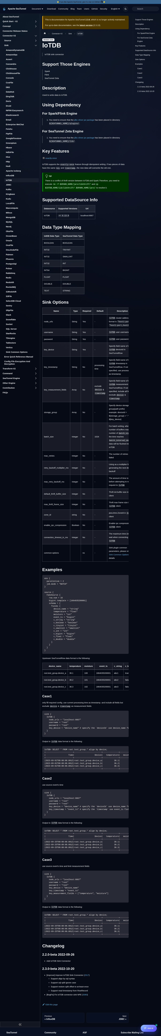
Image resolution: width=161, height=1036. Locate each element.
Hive (8, 157)
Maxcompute (12, 208)
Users (86, 9)
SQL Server (11, 329)
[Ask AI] (149, 1028)
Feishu (9, 129)
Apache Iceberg (13, 171)
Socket (9, 324)
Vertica (9, 347)
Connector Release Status (15, 31)
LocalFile (10, 203)
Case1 (139, 69)
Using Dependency (142, 29)
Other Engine (9, 383)
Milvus (9, 213)
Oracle (9, 240)
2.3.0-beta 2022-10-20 (145, 91)
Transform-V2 (9, 368)
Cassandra (11, 64)
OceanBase (11, 236)
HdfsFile (10, 152)
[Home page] (44, 33)
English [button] (114, 9)
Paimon (9, 254)
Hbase (9, 147)
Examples (139, 64)
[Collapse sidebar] (20, 1024)
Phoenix (10, 259)
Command (7, 373)
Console (10, 78)
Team (79, 9)
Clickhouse (11, 69)
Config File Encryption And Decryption (17, 362)
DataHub (10, 92)
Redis (8, 278)
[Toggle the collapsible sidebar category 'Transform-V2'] (36, 369)
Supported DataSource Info (145, 50)
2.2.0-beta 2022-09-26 (145, 87)
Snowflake (11, 319)
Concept (7, 26)
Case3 (139, 78)
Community (63, 9)
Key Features (140, 46)
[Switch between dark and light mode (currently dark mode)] (125, 8)
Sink (6, 45)
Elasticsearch (12, 115)
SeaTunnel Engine (11, 378)
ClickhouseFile (13, 73)
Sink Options (140, 59)
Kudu (8, 199)
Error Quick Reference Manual (18, 357)
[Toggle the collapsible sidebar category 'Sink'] (36, 45)
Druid (8, 106)
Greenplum (11, 143)
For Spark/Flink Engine (146, 33)
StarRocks (11, 333)
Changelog (139, 82)
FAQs (5, 392)
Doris (8, 101)
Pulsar (9, 268)
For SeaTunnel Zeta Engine (144, 39)
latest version (86, 25)
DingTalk (10, 96)
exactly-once (51, 158)
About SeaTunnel (11, 17)
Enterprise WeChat (15, 124)
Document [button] (36, 9)
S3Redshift (11, 292)
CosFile (9, 82)
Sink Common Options (17, 352)
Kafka (8, 189)
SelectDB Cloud (13, 301)
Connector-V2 (9, 35)
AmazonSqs (11, 54)
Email (8, 120)
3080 (85, 994)
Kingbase (10, 194)
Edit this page (50, 1004)
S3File (9, 296)
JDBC (8, 185)
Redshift (10, 282)
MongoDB (10, 217)
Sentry (9, 305)
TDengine (10, 338)
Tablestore (11, 343)
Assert (9, 59)
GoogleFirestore (13, 138)
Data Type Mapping (142, 55)
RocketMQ (11, 287)
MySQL (9, 222)
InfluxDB (10, 175)
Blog (73, 9)
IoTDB (9, 180)
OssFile (9, 245)
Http (8, 161)
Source (7, 40)
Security (103, 9)
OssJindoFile (12, 250)
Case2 (139, 73)
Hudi (8, 166)
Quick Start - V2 (10, 21)
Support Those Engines (144, 20)
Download (51, 9)
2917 (86, 975)
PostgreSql (11, 264)
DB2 (8, 87)
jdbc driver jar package (84, 120)
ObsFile (9, 231)
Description (139, 24)
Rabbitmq (10, 273)
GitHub (94, 9)
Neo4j (8, 226)
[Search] (145, 9)
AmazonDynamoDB (15, 50)
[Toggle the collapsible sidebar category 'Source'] (36, 41)
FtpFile (9, 134)
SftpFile (9, 310)
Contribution (9, 388)
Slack (8, 315)
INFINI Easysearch (14, 110)
